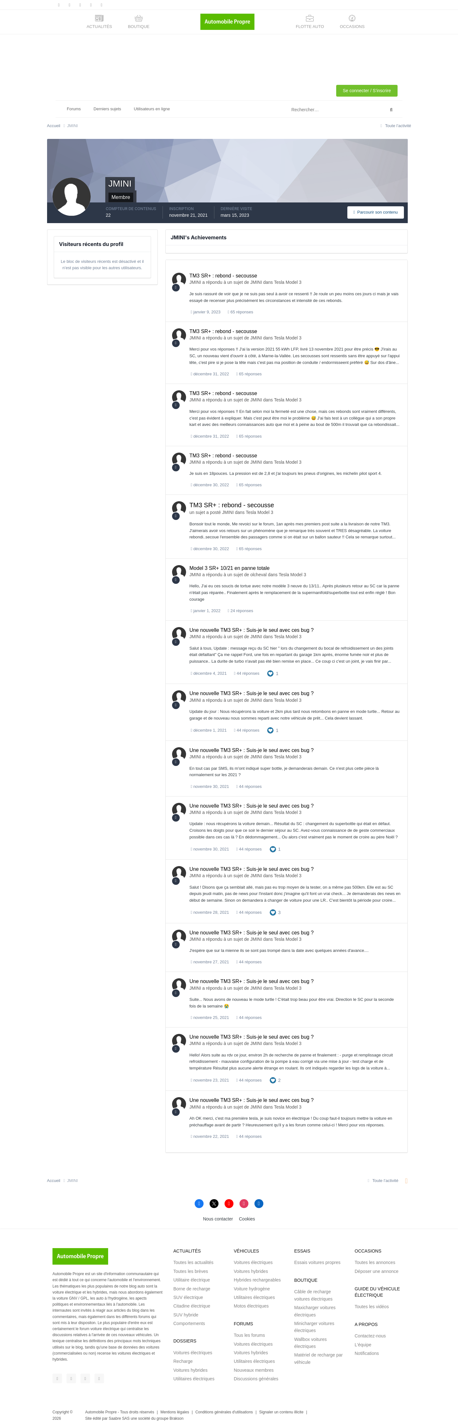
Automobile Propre (101, 1412)
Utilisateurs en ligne (152, 108)
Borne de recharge (191, 1288)
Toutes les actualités (193, 1262)
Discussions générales (256, 1378)
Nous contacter (218, 1218)
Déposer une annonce (377, 1271)
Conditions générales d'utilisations (224, 1412)
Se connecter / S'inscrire (367, 90)
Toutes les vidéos (372, 1306)
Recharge (183, 1361)
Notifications (367, 1353)
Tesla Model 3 (287, 282)
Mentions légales (174, 1412)
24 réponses (240, 610)
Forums (74, 108)
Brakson (177, 1418)
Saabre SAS (119, 1418)
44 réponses (247, 673)
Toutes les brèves (190, 1271)
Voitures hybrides (190, 1370)
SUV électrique (188, 1297)
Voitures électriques (192, 1352)
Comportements (189, 1323)
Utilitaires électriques (193, 1378)
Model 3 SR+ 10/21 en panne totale (230, 568)
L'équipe (363, 1344)
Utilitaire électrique (191, 1279)
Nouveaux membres (254, 1370)
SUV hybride (185, 1314)
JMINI (195, 282)
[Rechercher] (311, 110)
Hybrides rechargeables (257, 1279)
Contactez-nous (370, 1335)
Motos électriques (251, 1305)
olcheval (258, 574)
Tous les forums (249, 1335)
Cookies (247, 1218)
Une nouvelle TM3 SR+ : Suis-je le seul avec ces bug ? (252, 630)
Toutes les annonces (375, 1262)
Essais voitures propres (317, 1262)
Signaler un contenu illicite (281, 1412)
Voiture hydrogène (252, 1288)
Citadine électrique (191, 1305)
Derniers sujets (107, 108)
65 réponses (240, 312)
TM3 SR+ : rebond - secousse (223, 275)
